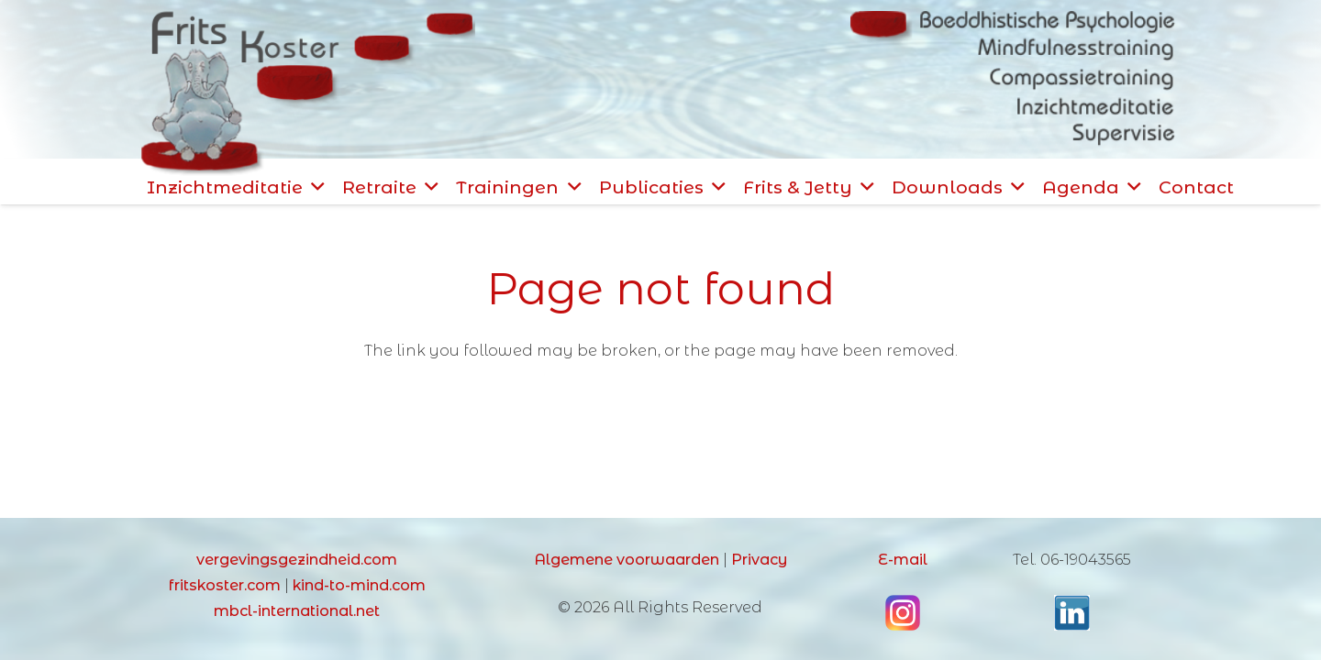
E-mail (902, 559)
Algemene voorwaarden (626, 559)
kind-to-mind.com (359, 585)
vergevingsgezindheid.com (296, 559)
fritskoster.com (225, 585)
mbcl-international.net (297, 611)
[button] (313, 187)
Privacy (759, 559)
